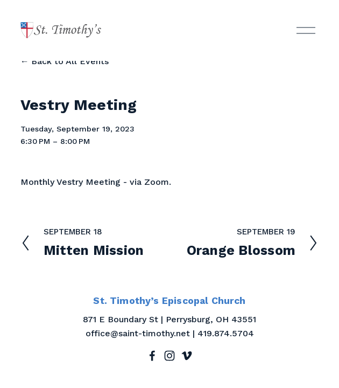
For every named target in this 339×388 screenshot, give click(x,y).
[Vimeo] (186, 355)
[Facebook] (152, 355)
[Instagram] (169, 355)
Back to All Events (70, 61)
